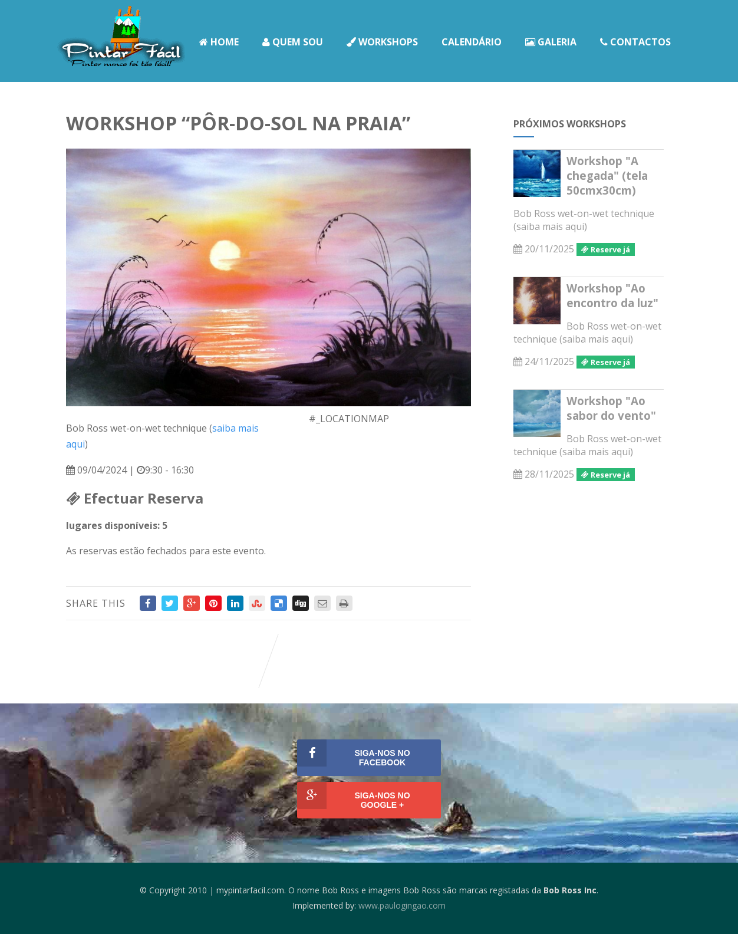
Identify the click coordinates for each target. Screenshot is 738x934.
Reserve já (605, 249)
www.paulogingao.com (402, 905)
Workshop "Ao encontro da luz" (612, 295)
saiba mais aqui (550, 226)
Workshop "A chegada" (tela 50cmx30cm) (607, 175)
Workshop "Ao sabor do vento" (611, 408)
